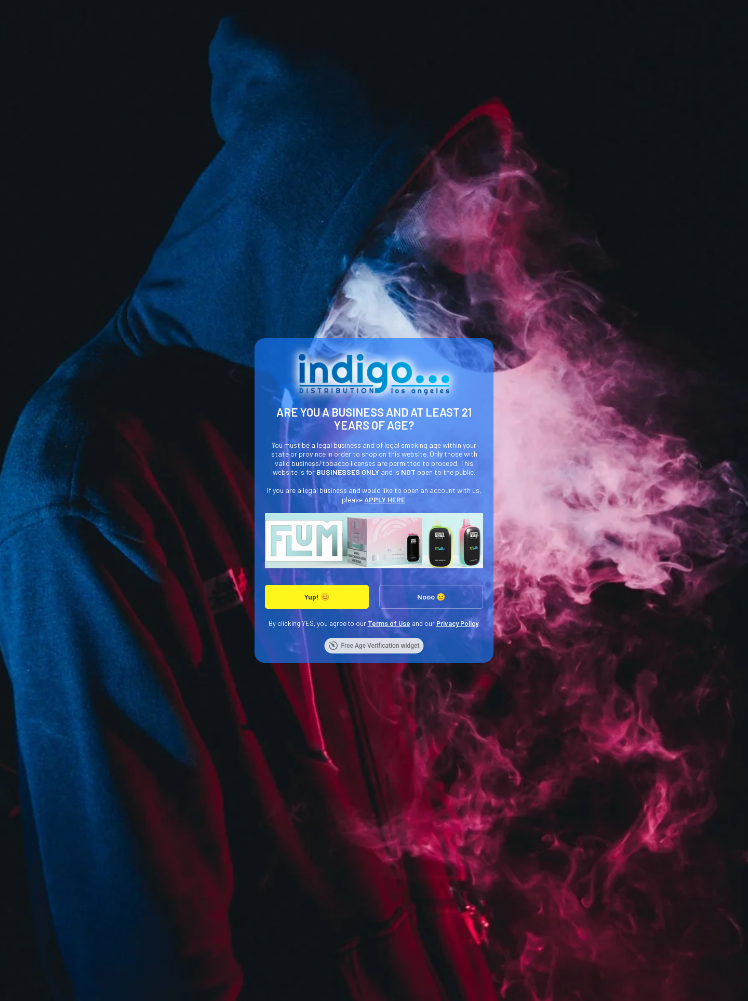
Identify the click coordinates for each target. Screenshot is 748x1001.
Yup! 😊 (316, 596)
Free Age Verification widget (373, 645)
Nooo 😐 (431, 596)
